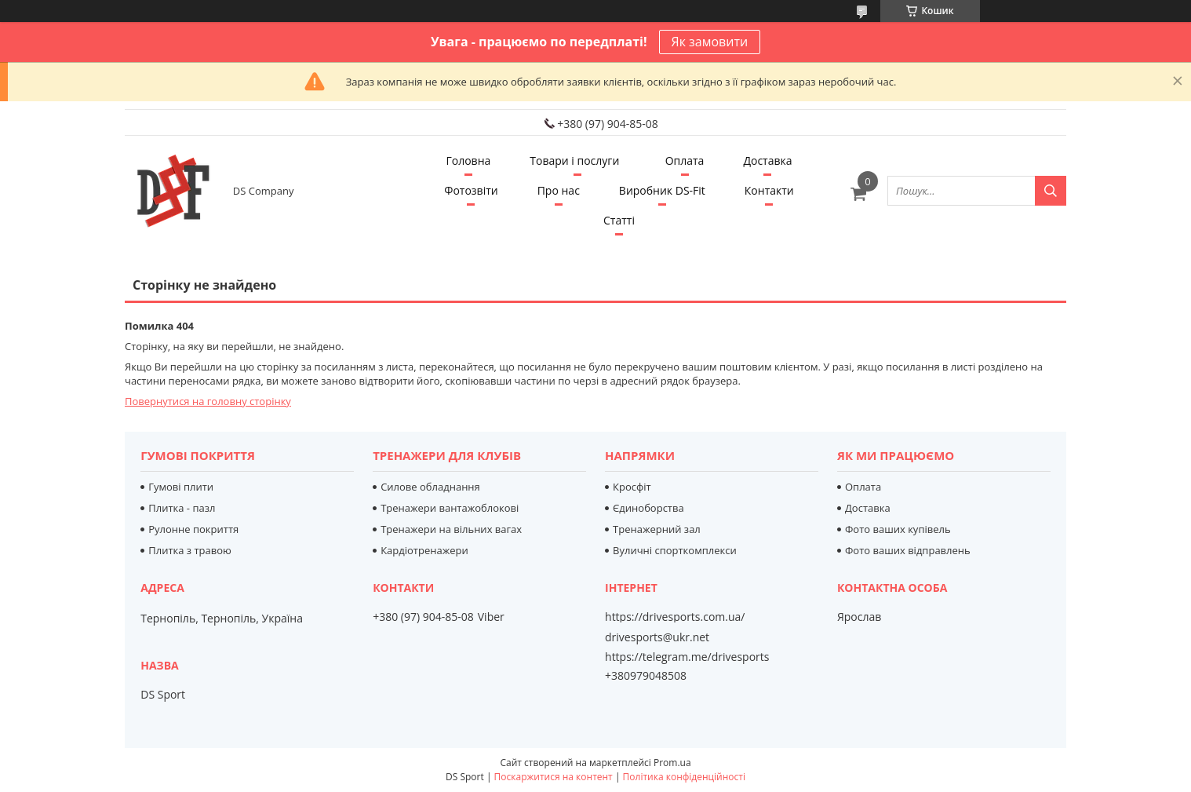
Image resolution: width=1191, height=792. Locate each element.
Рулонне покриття (193, 529)
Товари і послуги (574, 160)
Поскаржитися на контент (553, 776)
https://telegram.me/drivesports (687, 656)
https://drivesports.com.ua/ (675, 616)
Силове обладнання (430, 487)
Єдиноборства (648, 508)
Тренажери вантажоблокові (450, 508)
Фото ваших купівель (898, 529)
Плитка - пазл (181, 508)
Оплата (685, 160)
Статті (619, 220)
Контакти (769, 190)
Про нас (558, 190)
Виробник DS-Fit (662, 190)
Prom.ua (672, 762)
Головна (468, 160)
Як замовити (710, 41)
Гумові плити (180, 487)
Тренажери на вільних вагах (451, 529)
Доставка (767, 160)
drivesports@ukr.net (657, 637)
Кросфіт (632, 487)
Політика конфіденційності (684, 776)
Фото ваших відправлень (908, 550)
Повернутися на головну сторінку (208, 401)
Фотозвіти (470, 190)
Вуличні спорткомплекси (675, 550)
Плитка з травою (189, 550)
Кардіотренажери (424, 550)
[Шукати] (1050, 191)
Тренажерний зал (657, 529)
